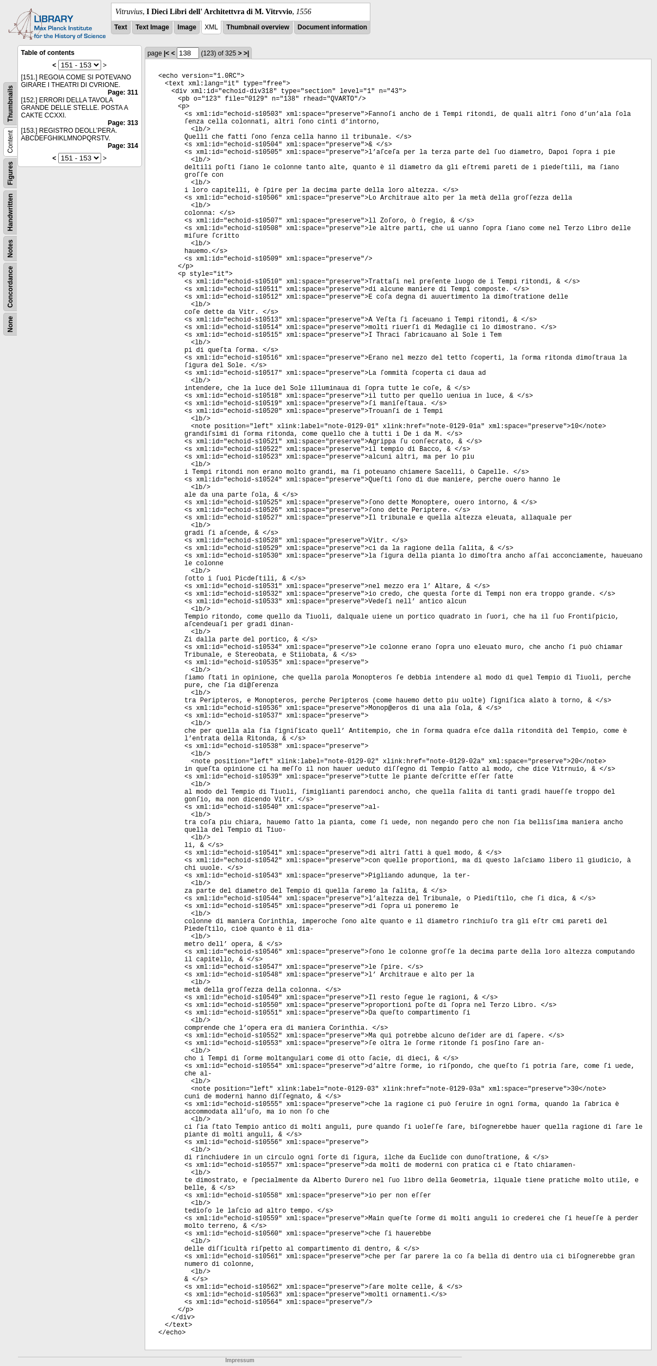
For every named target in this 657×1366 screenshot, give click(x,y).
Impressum (239, 1360)
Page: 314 (123, 146)
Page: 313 (123, 123)
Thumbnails (10, 103)
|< (166, 53)
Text (120, 27)
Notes (10, 248)
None (10, 324)
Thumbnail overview (257, 27)
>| (246, 53)
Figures (10, 173)
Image (186, 27)
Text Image (152, 27)
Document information (332, 27)
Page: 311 (123, 92)
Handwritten (10, 212)
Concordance (10, 287)
